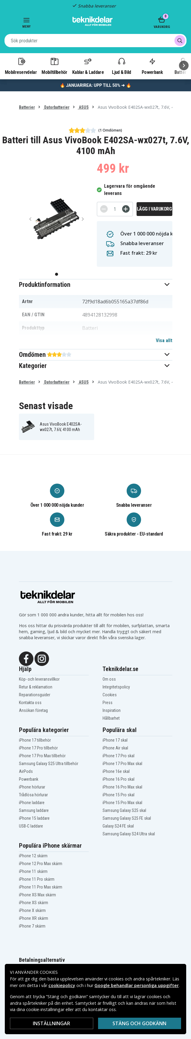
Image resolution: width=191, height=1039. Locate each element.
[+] (126, 209)
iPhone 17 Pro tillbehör (38, 748)
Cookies (110, 694)
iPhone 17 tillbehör (35, 740)
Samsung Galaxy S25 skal (124, 810)
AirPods (26, 771)
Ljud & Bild (121, 66)
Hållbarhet (111, 718)
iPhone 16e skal (116, 771)
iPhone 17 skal (115, 740)
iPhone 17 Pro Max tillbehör (42, 755)
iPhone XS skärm (33, 902)
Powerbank (152, 66)
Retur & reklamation (35, 687)
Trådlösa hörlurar (33, 794)
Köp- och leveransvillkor (39, 679)
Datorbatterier (56, 107)
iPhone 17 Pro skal (118, 755)
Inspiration (112, 710)
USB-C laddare (31, 826)
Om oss (109, 679)
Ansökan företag (33, 710)
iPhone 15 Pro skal (118, 794)
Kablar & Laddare (88, 66)
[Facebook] (26, 658)
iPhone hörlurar (32, 787)
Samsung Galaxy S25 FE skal (127, 818)
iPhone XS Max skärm (37, 894)
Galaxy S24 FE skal (118, 826)
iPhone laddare (32, 802)
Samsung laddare (34, 810)
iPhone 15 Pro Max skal (122, 802)
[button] (95, 284)
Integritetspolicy (116, 687)
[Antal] (115, 209)
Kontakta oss (30, 702)
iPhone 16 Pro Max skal (122, 787)
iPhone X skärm (32, 910)
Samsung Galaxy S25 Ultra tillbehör (48, 763)
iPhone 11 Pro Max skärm (40, 887)
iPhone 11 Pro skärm (36, 879)
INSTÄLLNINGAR (51, 1023)
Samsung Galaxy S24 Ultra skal (129, 833)
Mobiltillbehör (54, 66)
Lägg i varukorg (154, 209)
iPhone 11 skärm (33, 871)
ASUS (83, 107)
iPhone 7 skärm (32, 926)
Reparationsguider (34, 694)
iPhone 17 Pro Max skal (122, 763)
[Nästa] (184, 65)
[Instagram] (42, 658)
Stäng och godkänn (139, 1023)
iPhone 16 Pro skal (118, 779)
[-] (104, 209)
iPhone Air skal (115, 748)
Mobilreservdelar (21, 66)
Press (107, 702)
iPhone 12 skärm (33, 855)
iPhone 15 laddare (34, 818)
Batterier (27, 107)
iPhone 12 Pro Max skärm (40, 863)
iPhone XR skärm (33, 918)
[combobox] (95, 40)
